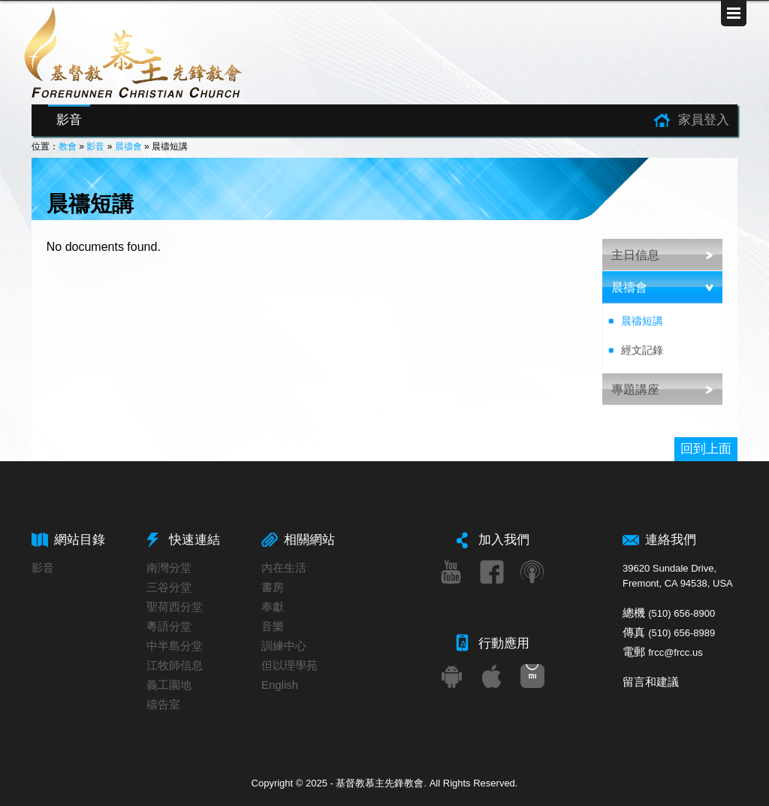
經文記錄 (642, 350)
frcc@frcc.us (675, 652)
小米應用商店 (532, 676)
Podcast (532, 572)
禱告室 (163, 704)
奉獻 (272, 606)
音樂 (272, 626)
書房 (272, 587)
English (279, 684)
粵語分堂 (168, 626)
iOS (492, 676)
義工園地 (168, 684)
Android (451, 676)
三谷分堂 (168, 587)
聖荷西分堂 (174, 606)
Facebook (492, 572)
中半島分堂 (174, 645)
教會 (68, 146)
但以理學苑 (289, 665)
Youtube (451, 572)
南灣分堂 (168, 567)
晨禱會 (128, 146)
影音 (69, 120)
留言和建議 (651, 681)
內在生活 (283, 567)
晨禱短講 (642, 321)
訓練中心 (283, 645)
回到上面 (705, 449)
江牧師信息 (174, 665)
